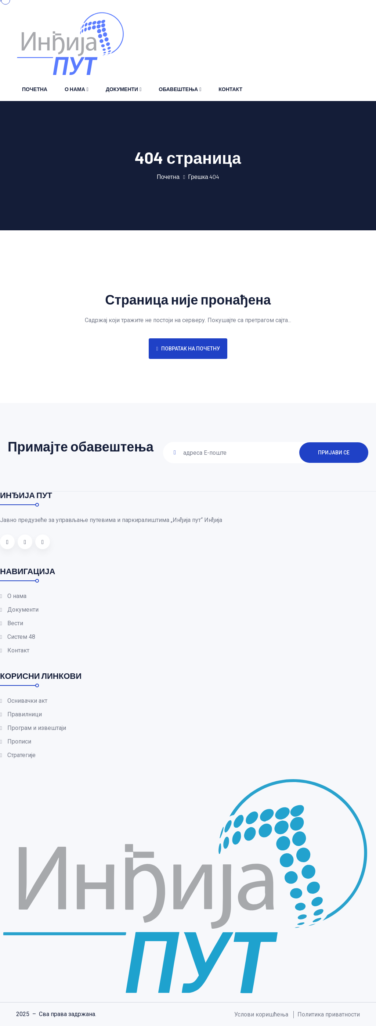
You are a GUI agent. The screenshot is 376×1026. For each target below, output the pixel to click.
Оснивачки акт (27, 700)
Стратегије (21, 755)
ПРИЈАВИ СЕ (334, 452)
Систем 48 (21, 636)
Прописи (19, 741)
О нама (75, 89)
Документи (122, 89)
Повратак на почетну (188, 349)
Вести (15, 623)
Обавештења (178, 89)
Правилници (24, 714)
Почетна (34, 89)
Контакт (230, 89)
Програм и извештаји (36, 727)
